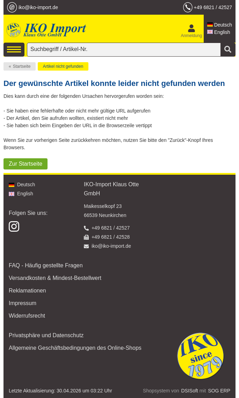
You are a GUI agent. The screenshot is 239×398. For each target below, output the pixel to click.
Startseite (22, 66)
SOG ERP (219, 390)
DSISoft (189, 390)
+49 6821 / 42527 (213, 7)
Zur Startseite (25, 164)
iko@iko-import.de (38, 7)
